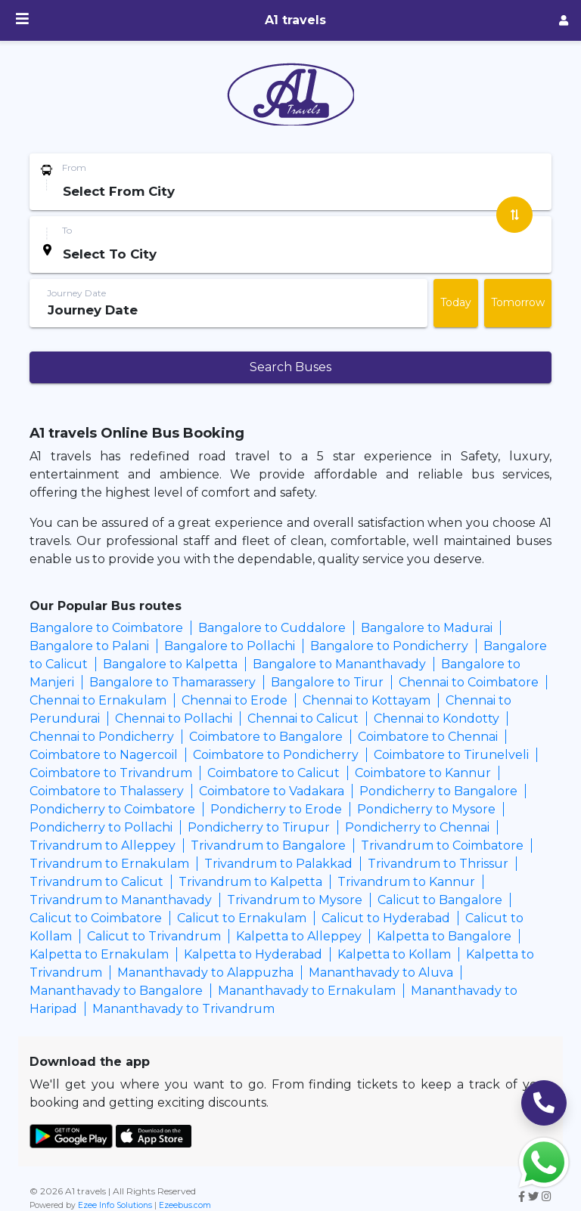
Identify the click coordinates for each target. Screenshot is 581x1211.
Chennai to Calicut (303, 718)
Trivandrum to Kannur (406, 882)
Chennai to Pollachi (173, 718)
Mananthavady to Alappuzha (205, 972)
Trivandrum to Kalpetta (250, 882)
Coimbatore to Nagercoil (104, 755)
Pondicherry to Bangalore (438, 791)
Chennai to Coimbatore (469, 682)
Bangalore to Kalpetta (170, 664)
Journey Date (76, 293)
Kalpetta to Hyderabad (253, 954)
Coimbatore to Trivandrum (111, 773)
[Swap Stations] (514, 215)
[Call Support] (544, 1103)
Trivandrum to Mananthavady (121, 900)
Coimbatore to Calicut (273, 773)
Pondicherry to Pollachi (101, 827)
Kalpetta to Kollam (394, 954)
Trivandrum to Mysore (294, 900)
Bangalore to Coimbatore (106, 628)
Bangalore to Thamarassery (172, 682)
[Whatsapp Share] (543, 1161)
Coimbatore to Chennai (428, 736)
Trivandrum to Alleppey (103, 845)
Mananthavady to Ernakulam (307, 990)
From (74, 167)
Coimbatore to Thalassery (107, 791)
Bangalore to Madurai (426, 628)
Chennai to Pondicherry (102, 736)
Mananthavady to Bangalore (116, 990)
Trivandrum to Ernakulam (109, 863)
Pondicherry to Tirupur (259, 827)
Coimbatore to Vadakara (271, 791)
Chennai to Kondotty (436, 718)
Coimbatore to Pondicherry (276, 755)
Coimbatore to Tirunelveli (451, 755)
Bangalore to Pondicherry (389, 646)
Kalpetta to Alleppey (299, 936)
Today (455, 302)
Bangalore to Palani (89, 646)
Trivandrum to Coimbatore (442, 845)
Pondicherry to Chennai (417, 827)
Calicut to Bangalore (439, 900)
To (67, 230)
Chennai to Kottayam (366, 700)
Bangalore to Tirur (327, 682)
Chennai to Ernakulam (98, 700)
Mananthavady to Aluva (381, 972)
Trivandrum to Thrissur (438, 863)
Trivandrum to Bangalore (268, 845)
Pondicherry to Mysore (426, 809)
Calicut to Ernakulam (241, 918)
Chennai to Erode (234, 700)
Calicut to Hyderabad (386, 918)
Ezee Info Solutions (115, 1205)
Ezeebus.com (185, 1205)
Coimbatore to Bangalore (266, 736)
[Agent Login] (563, 21)
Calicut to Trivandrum (154, 936)
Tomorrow (518, 302)
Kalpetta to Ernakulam (99, 954)
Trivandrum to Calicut (96, 882)
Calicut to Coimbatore (96, 918)
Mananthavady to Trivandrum (183, 1009)
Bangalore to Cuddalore (272, 628)
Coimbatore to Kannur (423, 773)
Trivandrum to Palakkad (278, 863)
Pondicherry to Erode (276, 809)
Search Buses (290, 367)
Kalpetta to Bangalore (444, 936)
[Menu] (22, 20)
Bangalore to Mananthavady (339, 664)
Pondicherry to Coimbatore (112, 809)
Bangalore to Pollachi (229, 646)
